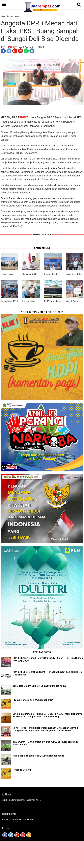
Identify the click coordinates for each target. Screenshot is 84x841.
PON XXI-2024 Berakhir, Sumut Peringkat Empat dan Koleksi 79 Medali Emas (47, 673)
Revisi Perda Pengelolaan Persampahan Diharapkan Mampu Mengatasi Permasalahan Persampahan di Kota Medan (45, 729)
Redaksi (6, 819)
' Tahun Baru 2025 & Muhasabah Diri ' (32, 699)
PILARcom (23, 117)
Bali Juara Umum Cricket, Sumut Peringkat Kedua (39, 685)
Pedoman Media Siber (23, 819)
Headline (10, 16)
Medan (17, 16)
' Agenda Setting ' (22, 769)
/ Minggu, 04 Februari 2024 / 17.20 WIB (29, 47)
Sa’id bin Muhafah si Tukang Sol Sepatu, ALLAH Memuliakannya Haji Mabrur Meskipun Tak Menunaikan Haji (47, 715)
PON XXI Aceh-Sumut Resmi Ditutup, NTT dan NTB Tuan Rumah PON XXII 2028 (47, 659)
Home (3, 16)
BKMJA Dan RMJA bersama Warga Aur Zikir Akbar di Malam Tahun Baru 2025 (45, 743)
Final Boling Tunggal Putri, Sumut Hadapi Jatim (38, 755)
